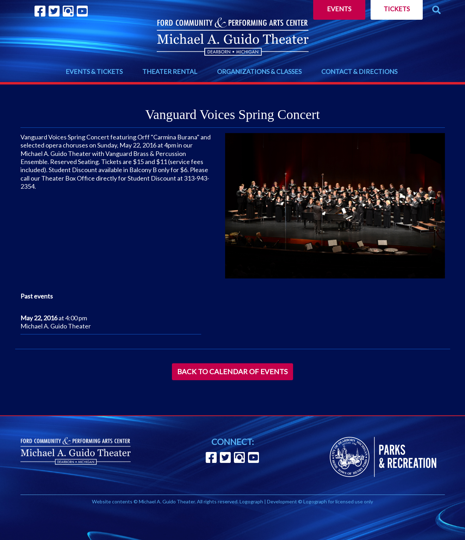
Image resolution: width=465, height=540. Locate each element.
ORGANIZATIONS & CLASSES (259, 71)
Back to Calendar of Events (232, 371)
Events (339, 9)
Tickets (397, 9)
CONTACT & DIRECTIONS (359, 71)
